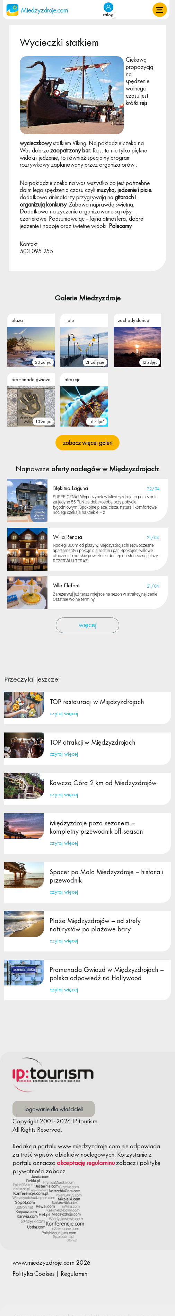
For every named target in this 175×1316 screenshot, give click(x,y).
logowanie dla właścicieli (54, 1109)
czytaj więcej (64, 713)
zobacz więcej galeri (87, 443)
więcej (87, 624)
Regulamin (74, 1273)
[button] (159, 9)
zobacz (126, 1162)
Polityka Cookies (33, 1273)
